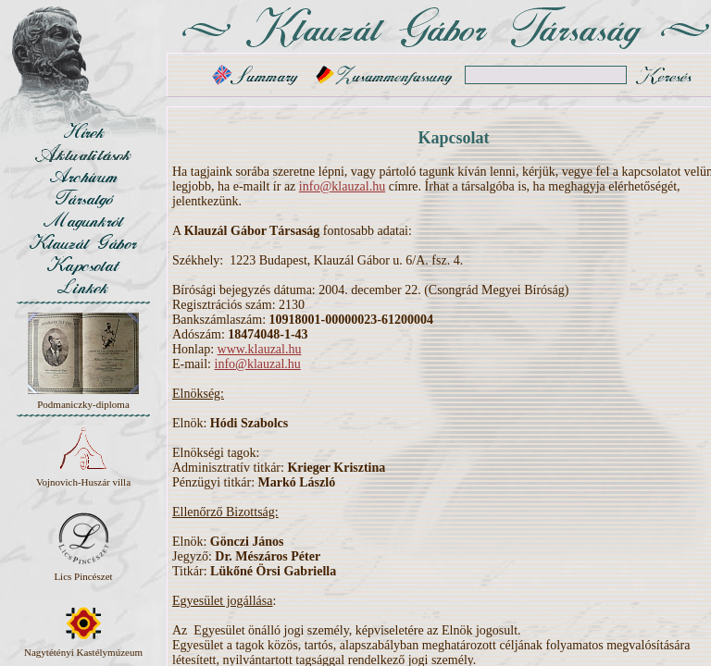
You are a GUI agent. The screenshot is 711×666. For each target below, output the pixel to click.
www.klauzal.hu (260, 349)
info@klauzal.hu (342, 186)
